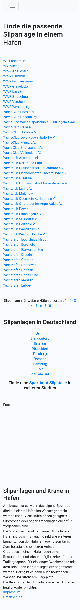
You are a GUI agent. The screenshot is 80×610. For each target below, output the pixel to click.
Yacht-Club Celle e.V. (18, 127)
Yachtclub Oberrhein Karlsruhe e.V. (29, 199)
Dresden (40, 359)
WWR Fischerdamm (18, 81)
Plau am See (40, 374)
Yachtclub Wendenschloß (22, 229)
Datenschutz (12, 597)
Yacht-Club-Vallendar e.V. (22, 153)
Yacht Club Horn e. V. (19, 112)
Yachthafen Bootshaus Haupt (25, 239)
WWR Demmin (14, 76)
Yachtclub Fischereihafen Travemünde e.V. (35, 173)
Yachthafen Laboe (17, 285)
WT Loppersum (14, 61)
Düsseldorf (40, 349)
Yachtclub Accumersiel (20, 158)
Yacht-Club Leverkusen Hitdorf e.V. (29, 137)
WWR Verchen (14, 102)
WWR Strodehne (15, 97)
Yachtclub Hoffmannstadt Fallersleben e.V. (35, 183)
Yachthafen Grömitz (18, 260)
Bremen (40, 344)
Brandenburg (40, 338)
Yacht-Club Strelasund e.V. (23, 148)
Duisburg (40, 354)
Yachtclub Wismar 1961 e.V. (24, 234)
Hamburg (40, 364)
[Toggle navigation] (13, 6)
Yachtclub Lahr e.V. (17, 188)
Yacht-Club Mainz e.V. (19, 142)
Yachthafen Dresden (18, 255)
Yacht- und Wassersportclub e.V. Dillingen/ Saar (39, 122)
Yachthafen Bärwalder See (23, 250)
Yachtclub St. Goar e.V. (20, 219)
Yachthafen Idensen (18, 280)
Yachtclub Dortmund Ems (22, 163)
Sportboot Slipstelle (48, 382)
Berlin (40, 333)
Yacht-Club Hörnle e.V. (20, 132)
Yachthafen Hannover (19, 265)
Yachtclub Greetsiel (17, 178)
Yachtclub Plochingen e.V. (22, 214)
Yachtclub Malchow (18, 194)
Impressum (11, 592)
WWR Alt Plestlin (15, 71)
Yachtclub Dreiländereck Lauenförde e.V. (33, 168)
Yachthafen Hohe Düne (20, 275)
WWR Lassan (13, 91)
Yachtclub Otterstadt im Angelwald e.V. (32, 204)
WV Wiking (11, 66)
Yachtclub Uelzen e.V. (19, 224)
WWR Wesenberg (16, 107)
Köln (40, 369)
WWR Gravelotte (15, 86)
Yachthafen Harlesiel (19, 270)
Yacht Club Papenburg (20, 117)
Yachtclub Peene (15, 209)
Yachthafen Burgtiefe (19, 245)
